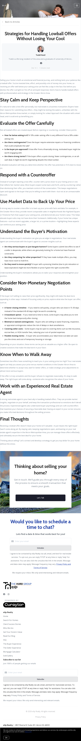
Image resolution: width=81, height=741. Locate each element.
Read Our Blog (9, 636)
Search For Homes (10, 620)
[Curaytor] (14, 607)
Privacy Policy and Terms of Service (25, 695)
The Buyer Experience (12, 644)
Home (5, 616)
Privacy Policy (40, 717)
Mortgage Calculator (11, 652)
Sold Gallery (8, 656)
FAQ (4, 640)
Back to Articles (12, 22)
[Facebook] (4, 594)
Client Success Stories (12, 624)
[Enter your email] (42, 541)
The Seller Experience (12, 648)
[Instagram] (8, 594)
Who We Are (8, 628)
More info (28, 732)
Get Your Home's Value (12, 632)
